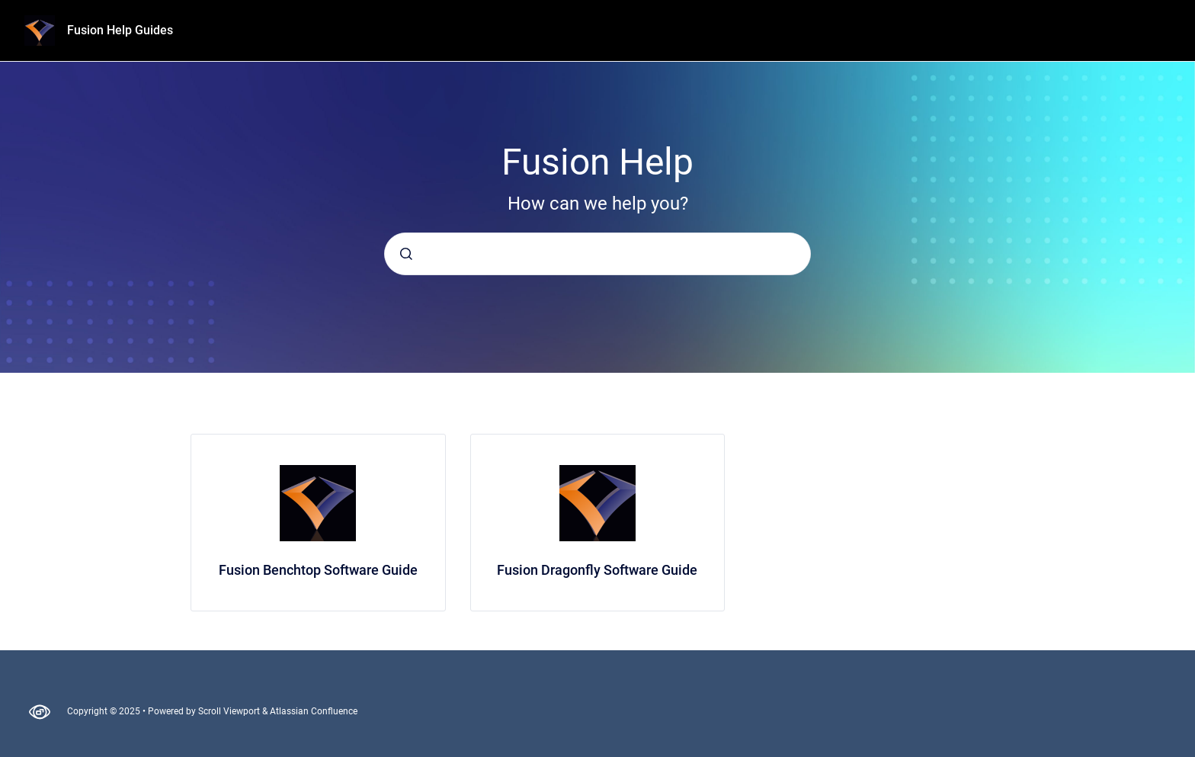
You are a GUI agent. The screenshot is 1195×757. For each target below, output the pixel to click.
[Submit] (406, 254)
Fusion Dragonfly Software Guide (597, 570)
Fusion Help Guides (120, 30)
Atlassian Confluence (313, 711)
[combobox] (597, 253)
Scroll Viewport (230, 711)
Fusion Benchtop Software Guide (318, 570)
